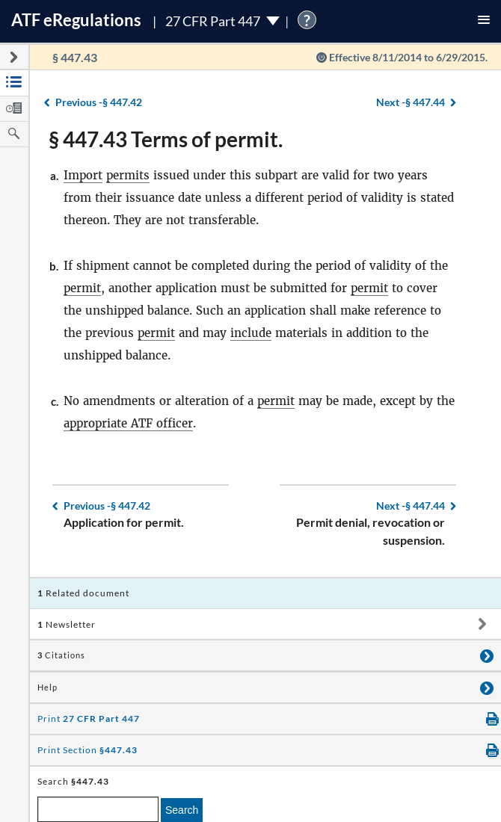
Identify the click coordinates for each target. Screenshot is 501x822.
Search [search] (181, 810)
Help (47, 687)
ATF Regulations (76, 20)
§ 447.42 (98, 102)
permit (82, 288)
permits (128, 175)
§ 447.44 (410, 102)
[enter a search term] (98, 809)
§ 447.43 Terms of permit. (166, 139)
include (250, 333)
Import (83, 175)
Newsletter (66, 624)
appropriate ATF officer (128, 423)
